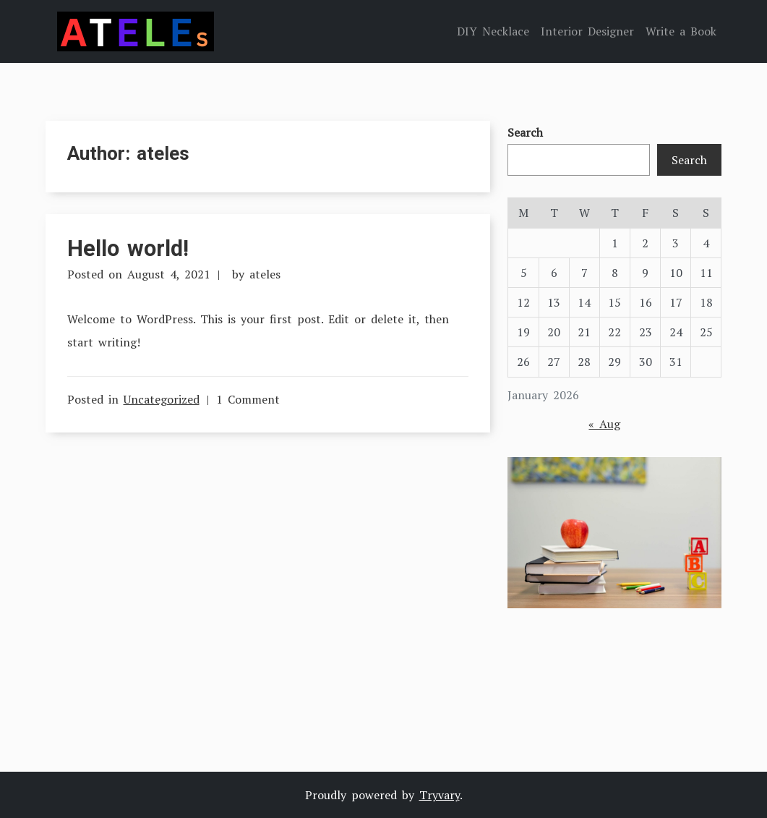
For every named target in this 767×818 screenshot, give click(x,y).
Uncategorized (162, 399)
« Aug (604, 424)
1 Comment (248, 399)
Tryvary (439, 795)
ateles (264, 274)
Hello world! (128, 248)
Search (525, 132)
